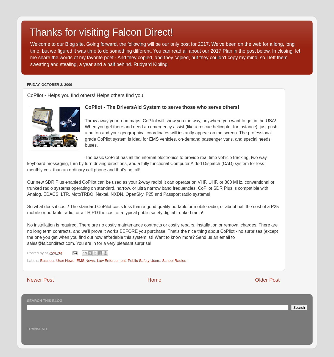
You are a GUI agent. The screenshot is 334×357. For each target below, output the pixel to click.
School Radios (174, 261)
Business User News (57, 261)
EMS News (85, 261)
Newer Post (40, 280)
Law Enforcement (111, 261)
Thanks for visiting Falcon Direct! (101, 32)
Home (154, 280)
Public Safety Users (144, 261)
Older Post (267, 280)
